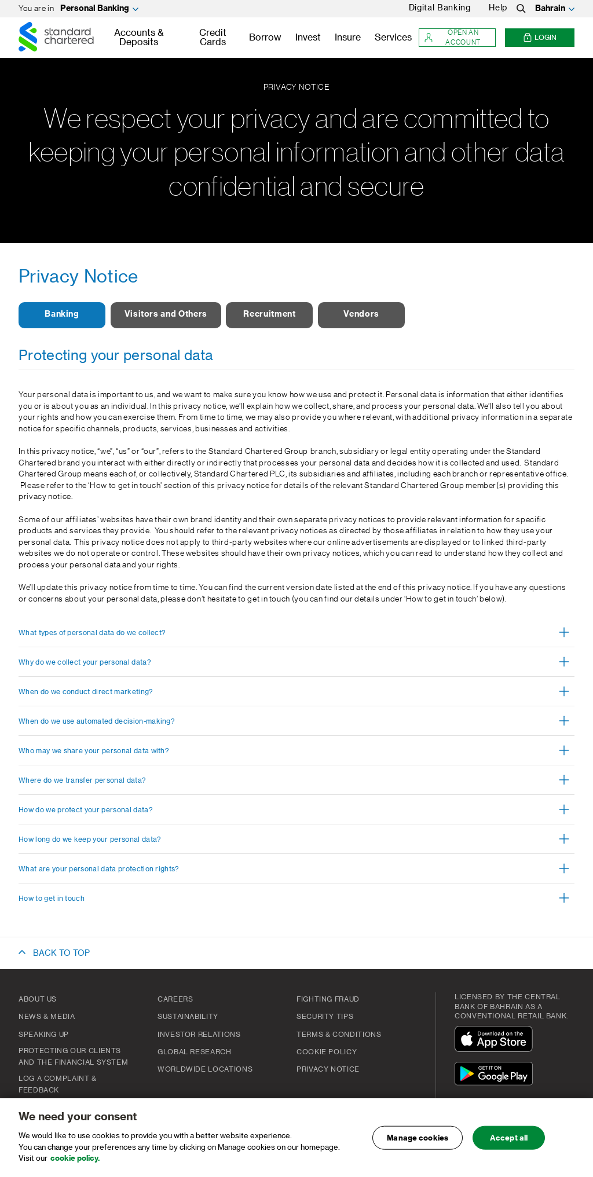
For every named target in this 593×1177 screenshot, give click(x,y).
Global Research (195, 1051)
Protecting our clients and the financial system (73, 1056)
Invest (308, 37)
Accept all (509, 1145)
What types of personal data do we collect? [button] (92, 632)
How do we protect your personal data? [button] (86, 809)
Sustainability (188, 1016)
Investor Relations (199, 1034)
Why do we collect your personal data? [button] (85, 662)
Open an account (452, 37)
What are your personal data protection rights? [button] (99, 869)
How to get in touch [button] (52, 898)
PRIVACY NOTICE (328, 1069)
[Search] (521, 8)
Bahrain (550, 9)
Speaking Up (44, 1034)
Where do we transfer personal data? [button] (82, 780)
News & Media (47, 1016)
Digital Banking (440, 8)
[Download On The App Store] (496, 1040)
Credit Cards (212, 37)
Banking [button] (62, 314)
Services (393, 37)
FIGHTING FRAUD (328, 999)
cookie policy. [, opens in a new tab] (75, 1165)
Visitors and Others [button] (166, 314)
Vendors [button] (361, 314)
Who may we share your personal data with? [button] (94, 750)
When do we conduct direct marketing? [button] (86, 691)
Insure (348, 37)
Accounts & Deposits (139, 37)
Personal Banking (94, 9)
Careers (175, 999)
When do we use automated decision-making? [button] (97, 721)
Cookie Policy (326, 1051)
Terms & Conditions (339, 1034)
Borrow (265, 37)
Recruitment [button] (269, 314)
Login (540, 38)
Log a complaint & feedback (58, 1084)
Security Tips (324, 1016)
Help (498, 8)
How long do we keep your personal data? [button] (90, 839)
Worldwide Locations (205, 1069)
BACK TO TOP (61, 953)
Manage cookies (417, 1145)
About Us (38, 999)
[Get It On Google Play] (496, 1075)
